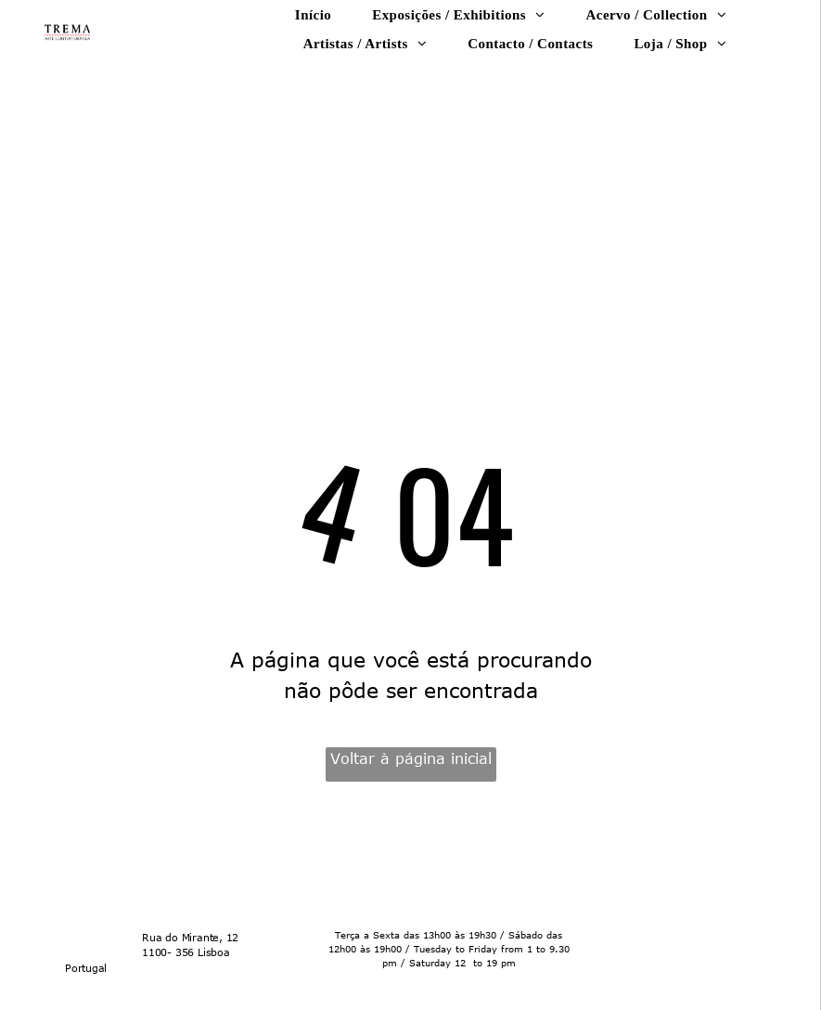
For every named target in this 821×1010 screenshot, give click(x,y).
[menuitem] (313, 14)
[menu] (780, 105)
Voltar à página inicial (411, 758)
